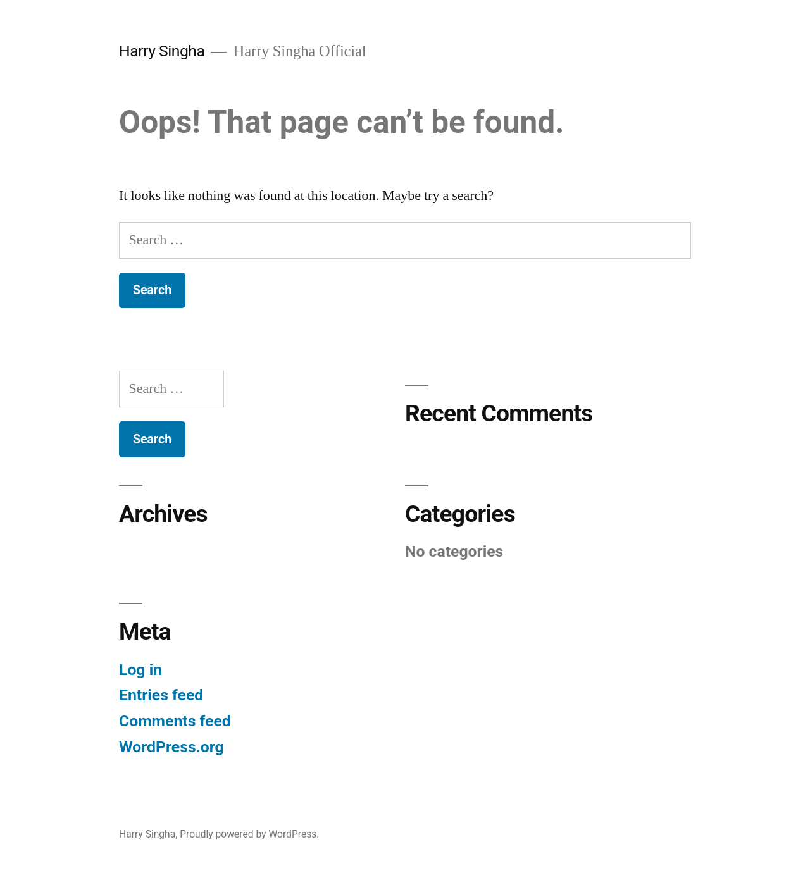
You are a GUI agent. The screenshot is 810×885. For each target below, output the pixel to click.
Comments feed (175, 721)
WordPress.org (171, 747)
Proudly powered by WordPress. (249, 834)
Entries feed (161, 695)
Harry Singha (161, 51)
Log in (140, 669)
